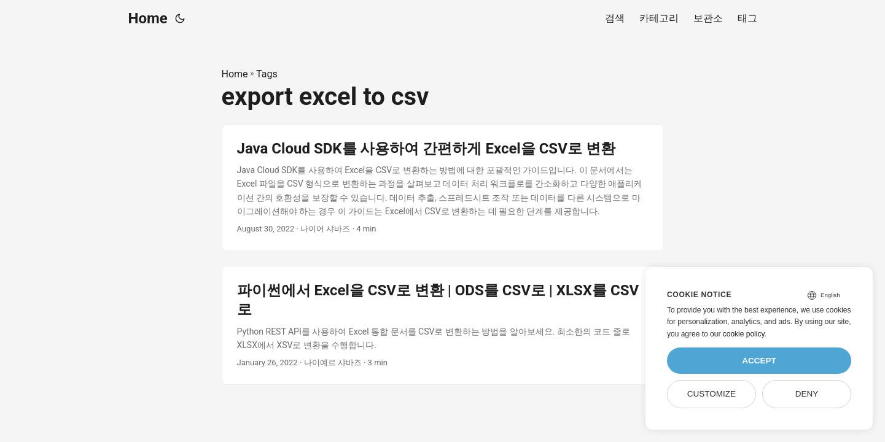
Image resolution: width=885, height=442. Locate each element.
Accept (759, 360)
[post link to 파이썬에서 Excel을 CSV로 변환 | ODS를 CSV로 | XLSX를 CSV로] (442, 325)
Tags (267, 74)
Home (148, 18)
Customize (711, 393)
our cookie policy (737, 334)
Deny (807, 393)
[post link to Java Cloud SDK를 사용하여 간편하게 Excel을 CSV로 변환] (442, 188)
